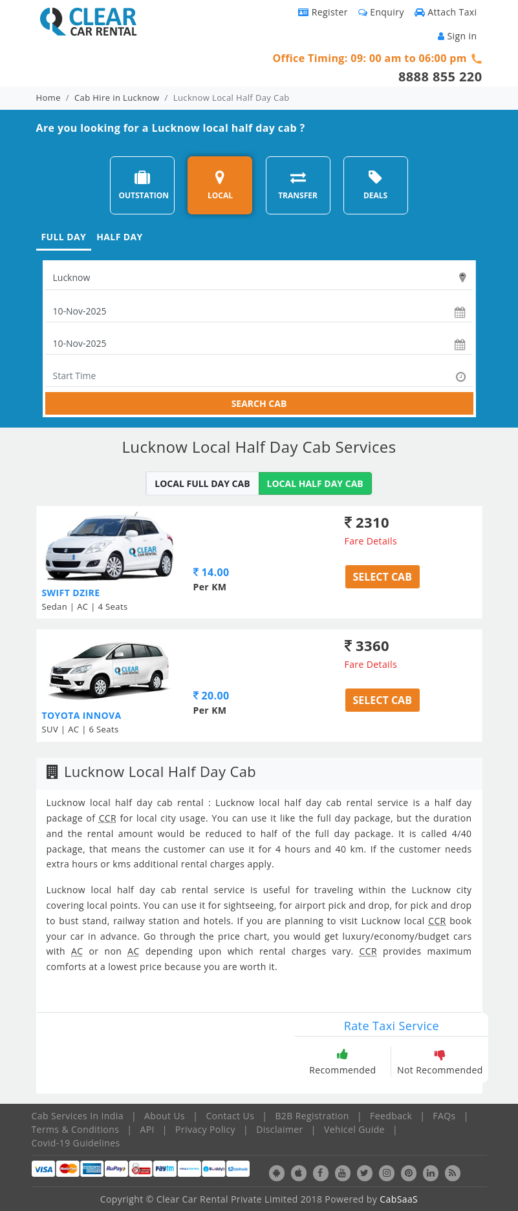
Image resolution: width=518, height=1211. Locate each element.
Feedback (391, 1116)
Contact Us (230, 1116)
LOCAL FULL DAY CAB (202, 483)
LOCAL (220, 185)
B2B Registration (312, 1116)
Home (48, 97)
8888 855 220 (440, 76)
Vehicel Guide (354, 1129)
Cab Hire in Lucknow (117, 97)
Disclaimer (279, 1129)
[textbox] (259, 277)
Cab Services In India (78, 1116)
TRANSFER (298, 185)
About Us (164, 1116)
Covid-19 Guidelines (76, 1143)
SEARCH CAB (259, 403)
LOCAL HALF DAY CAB (315, 483)
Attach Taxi (446, 12)
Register (323, 12)
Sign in (457, 36)
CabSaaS (399, 1199)
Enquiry (381, 12)
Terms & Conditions (76, 1129)
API (147, 1129)
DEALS (375, 185)
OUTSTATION (143, 185)
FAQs (444, 1116)
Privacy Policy (205, 1129)
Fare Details (371, 541)
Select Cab (382, 577)
